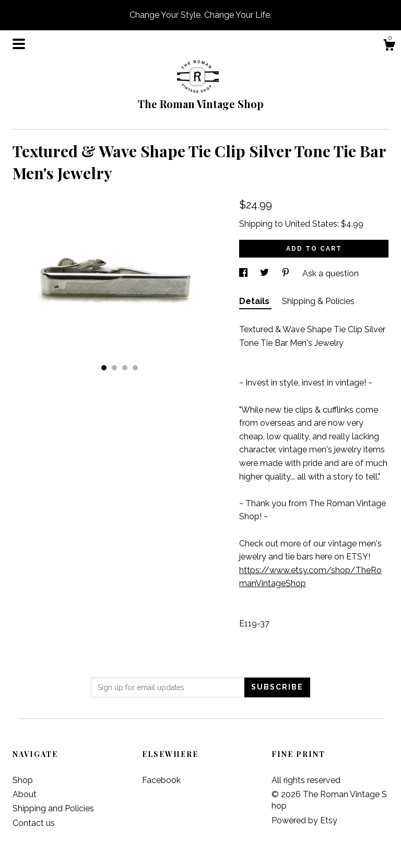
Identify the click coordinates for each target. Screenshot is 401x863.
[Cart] (389, 46)
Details (255, 301)
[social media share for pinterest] (286, 273)
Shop (23, 780)
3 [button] (124, 367)
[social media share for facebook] (244, 273)
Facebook (161, 780)
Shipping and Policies (53, 808)
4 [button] (135, 367)
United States (311, 224)
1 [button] (104, 367)
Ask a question (330, 273)
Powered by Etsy (304, 820)
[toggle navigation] (19, 44)
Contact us (34, 823)
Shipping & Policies (318, 301)
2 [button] (114, 367)
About (25, 794)
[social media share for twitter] (265, 273)
